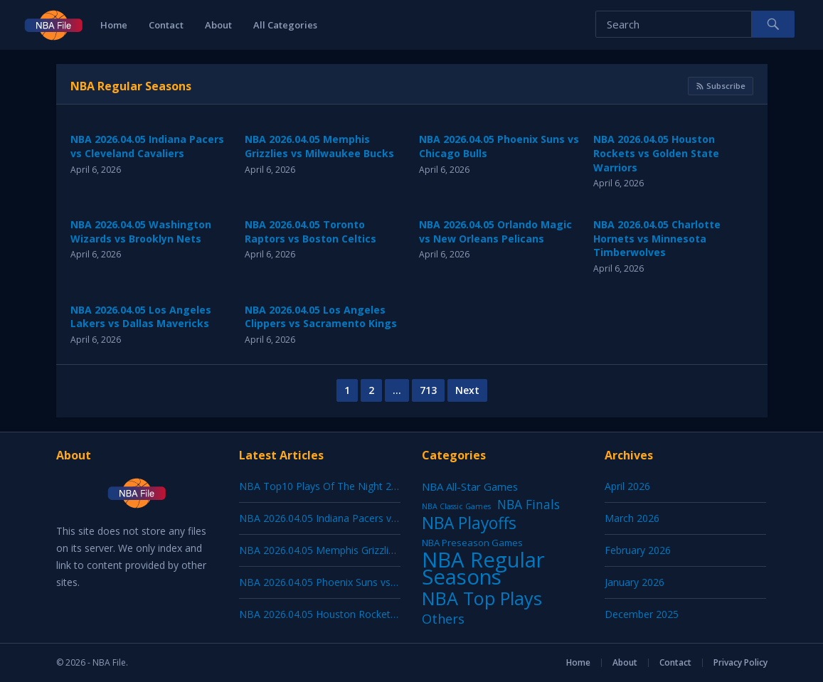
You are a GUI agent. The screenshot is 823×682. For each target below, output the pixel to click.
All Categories (285, 24)
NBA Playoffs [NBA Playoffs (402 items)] (469, 523)
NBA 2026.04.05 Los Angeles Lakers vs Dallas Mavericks (140, 317)
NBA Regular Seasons (130, 86)
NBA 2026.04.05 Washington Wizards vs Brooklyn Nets (140, 231)
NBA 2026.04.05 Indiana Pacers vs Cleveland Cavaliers (147, 146)
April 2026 (627, 486)
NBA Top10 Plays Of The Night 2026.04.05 (337, 486)
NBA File (109, 662)
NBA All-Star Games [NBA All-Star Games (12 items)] (470, 486)
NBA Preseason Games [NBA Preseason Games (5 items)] (472, 542)
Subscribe (720, 85)
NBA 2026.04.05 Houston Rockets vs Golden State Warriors (656, 153)
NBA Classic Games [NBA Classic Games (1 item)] (456, 506)
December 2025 (642, 614)
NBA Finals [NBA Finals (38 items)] (528, 504)
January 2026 (634, 582)
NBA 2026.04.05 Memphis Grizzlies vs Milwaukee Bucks (319, 146)
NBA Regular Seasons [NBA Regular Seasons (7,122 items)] (483, 568)
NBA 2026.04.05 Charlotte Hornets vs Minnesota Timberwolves (657, 238)
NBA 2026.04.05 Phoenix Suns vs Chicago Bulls (347, 582)
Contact (166, 24)
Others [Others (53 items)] (443, 618)
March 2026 (632, 518)
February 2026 (638, 550)
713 (428, 390)
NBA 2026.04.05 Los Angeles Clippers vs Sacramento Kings (321, 317)
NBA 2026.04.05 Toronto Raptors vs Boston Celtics (310, 231)
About (218, 24)
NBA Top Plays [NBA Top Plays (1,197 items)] (482, 598)
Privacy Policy (740, 662)
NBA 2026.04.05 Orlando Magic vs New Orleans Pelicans (495, 231)
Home (113, 24)
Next (467, 390)
